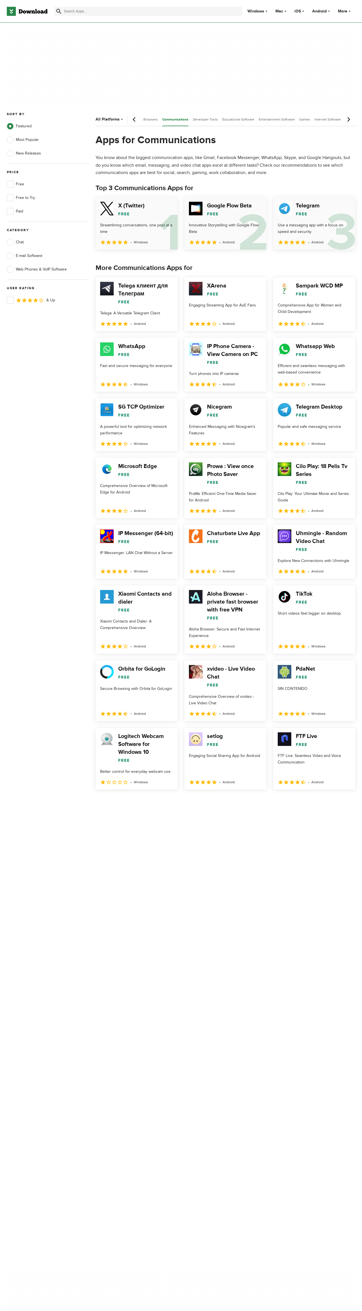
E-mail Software (24, 255)
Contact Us (112, 1086)
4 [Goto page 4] (145, 801)
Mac (279, 11)
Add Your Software (119, 1076)
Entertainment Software (277, 119)
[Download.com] (27, 11)
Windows (255, 11)
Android (319, 11)
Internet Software (327, 119)
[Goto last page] (345, 802)
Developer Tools (205, 119)
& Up (31, 300)
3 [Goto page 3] (131, 801)
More (345, 11)
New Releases (24, 153)
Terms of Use (211, 1076)
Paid (15, 211)
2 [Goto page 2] (116, 801)
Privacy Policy (212, 1067)
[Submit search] (58, 11)
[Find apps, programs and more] (148, 11)
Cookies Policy (212, 1086)
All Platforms (110, 119)
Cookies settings (214, 1111)
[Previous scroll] (134, 119)
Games (304, 119)
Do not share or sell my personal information (220, 1098)
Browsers (150, 119)
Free (15, 184)
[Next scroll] (348, 119)
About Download (117, 1067)
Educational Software (238, 119)
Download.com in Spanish (125, 1096)
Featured (19, 126)
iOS (297, 11)
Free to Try (21, 197)
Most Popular (23, 139)
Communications (175, 119)
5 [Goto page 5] (160, 801)
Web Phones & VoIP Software (37, 269)
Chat (15, 242)
